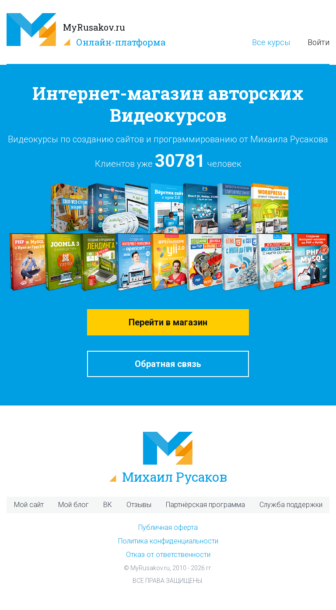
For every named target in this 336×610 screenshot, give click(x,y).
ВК (107, 505)
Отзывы (138, 505)
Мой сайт (29, 505)
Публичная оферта (168, 527)
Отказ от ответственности (168, 554)
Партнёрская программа (205, 505)
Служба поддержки (290, 505)
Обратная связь (168, 364)
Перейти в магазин (168, 322)
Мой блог (73, 505)
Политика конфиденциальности (168, 541)
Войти (318, 42)
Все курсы (271, 42)
